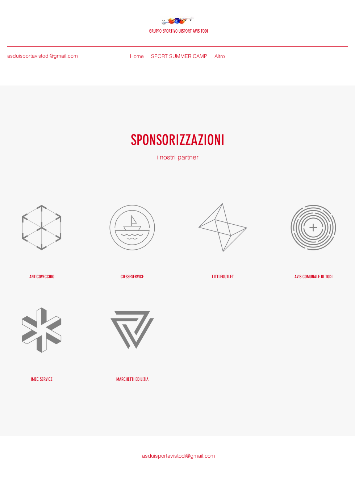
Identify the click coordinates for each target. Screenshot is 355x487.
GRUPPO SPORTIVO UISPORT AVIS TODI (178, 31)
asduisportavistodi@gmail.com (42, 56)
